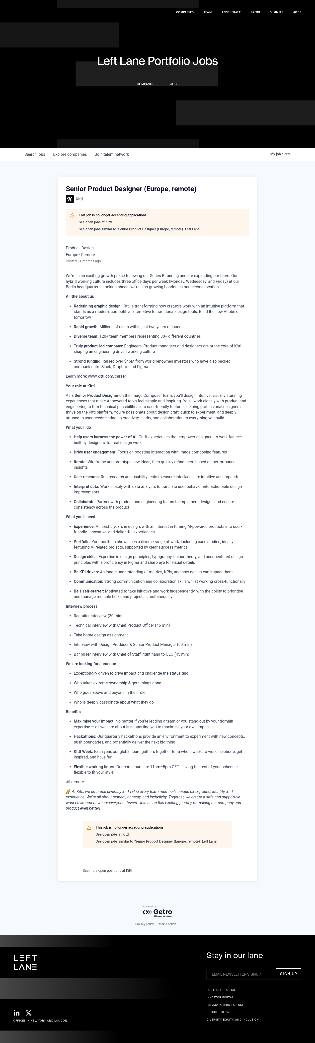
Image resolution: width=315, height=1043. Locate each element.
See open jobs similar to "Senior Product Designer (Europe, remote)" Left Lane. (140, 229)
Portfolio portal (221, 990)
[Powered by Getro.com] (157, 911)
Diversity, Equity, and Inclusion (233, 1019)
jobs (34, 154)
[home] (23, 15)
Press (255, 15)
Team (208, 15)
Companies (185, 15)
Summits (276, 15)
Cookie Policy (218, 1012)
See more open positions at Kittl (107, 871)
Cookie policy (167, 924)
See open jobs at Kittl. (96, 222)
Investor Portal (220, 997)
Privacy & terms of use (225, 1005)
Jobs (297, 15)
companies (70, 154)
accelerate (231, 15)
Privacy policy (144, 924)
